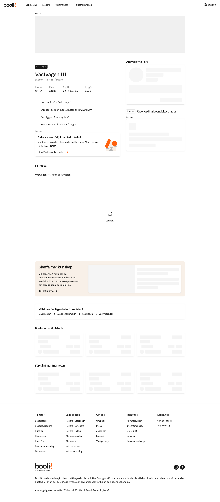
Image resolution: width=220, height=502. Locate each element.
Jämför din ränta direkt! (53, 152)
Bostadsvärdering (43, 426)
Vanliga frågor (103, 441)
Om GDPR (132, 431)
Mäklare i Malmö (73, 431)
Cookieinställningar (136, 441)
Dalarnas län (45, 314)
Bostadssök (40, 421)
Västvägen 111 (106, 314)
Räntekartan (41, 436)
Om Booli (100, 421)
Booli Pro (39, 441)
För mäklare (40, 451)
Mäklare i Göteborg (75, 426)
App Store (163, 425)
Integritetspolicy (135, 426)
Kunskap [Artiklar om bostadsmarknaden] (39, 431)
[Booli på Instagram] (176, 467)
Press (99, 426)
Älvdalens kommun (66, 314)
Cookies (131, 436)
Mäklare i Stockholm (75, 421)
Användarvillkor (134, 421)
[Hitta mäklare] (63, 4)
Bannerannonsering (44, 446)
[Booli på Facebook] (182, 467)
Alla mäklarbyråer (74, 436)
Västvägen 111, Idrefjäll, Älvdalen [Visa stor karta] (53, 174)
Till (48, 291)
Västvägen (87, 314)
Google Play (164, 420)
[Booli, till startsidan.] (10, 5)
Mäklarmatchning (74, 451)
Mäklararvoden (73, 446)
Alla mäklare (71, 441)
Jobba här (101, 431)
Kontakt (100, 436)
